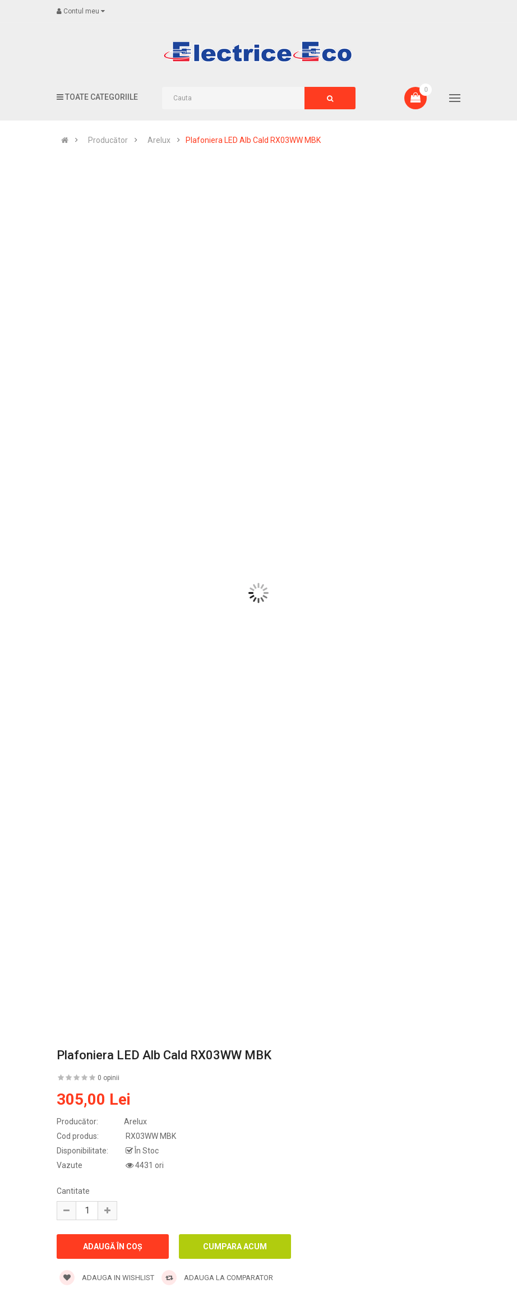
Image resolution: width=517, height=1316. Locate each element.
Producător (108, 140)
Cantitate (73, 1191)
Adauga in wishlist (106, 1277)
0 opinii (108, 1078)
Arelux (158, 140)
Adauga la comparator (217, 1277)
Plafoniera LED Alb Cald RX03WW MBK (253, 140)
